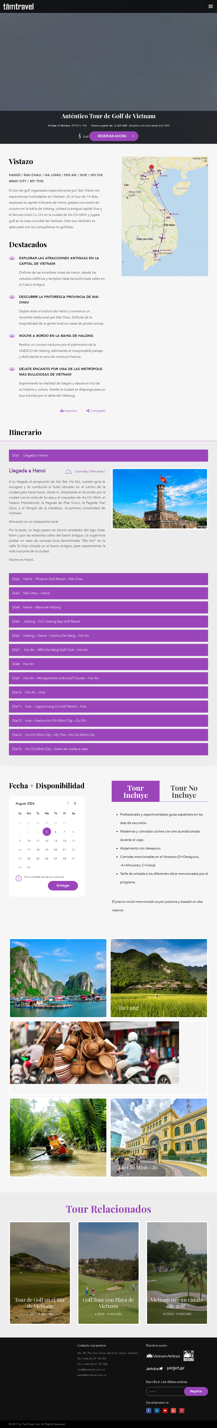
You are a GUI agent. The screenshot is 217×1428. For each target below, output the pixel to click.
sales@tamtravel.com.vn (92, 1375)
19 (46, 849)
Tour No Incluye (184, 791)
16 (20, 849)
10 (29, 840)
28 (64, 858)
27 (55, 858)
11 (37, 840)
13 (55, 840)
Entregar (63, 885)
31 (29, 867)
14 (64, 840)
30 (20, 867)
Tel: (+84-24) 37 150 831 (92, 1359)
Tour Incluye (135, 791)
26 (46, 858)
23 (20, 858)
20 (55, 849)
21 (64, 849)
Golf (85, 137)
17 (29, 849)
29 (73, 858)
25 (37, 858)
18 (37, 849)
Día (30, 455)
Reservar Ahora (112, 136)
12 (46, 840)
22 (73, 849)
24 (29, 858)
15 (73, 840)
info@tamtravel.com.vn (91, 1370)
